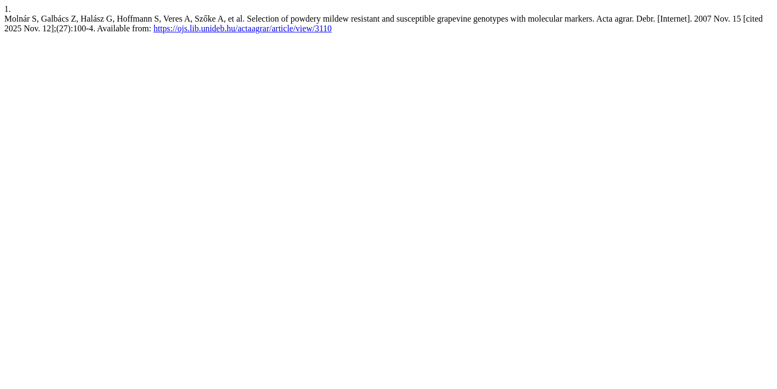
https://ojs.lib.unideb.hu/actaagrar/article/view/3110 (242, 28)
